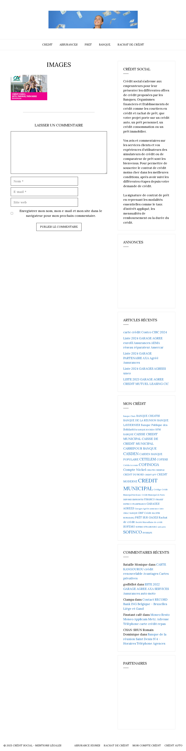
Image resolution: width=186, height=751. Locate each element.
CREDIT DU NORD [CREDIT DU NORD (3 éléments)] (133, 474)
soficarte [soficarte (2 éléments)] (162, 527)
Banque (104, 44)
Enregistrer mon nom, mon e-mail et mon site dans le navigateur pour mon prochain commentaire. (60, 213)
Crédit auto (173, 745)
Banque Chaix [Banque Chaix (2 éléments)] (129, 416)
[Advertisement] (150, 279)
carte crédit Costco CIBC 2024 (145, 332)
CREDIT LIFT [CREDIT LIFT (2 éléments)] (150, 474)
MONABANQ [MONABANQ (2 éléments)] (128, 518)
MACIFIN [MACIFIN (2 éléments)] (156, 513)
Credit (47, 44)
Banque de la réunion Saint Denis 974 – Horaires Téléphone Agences (144, 638)
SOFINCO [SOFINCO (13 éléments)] (132, 532)
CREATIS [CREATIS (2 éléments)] (151, 470)
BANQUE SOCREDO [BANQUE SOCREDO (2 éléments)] (146, 429)
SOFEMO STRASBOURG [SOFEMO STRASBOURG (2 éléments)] (146, 527)
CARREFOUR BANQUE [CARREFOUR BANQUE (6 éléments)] (139, 448)
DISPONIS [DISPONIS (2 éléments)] (127, 499)
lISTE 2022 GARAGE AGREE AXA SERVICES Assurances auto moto (146, 588)
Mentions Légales (48, 745)
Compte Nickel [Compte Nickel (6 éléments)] (134, 470)
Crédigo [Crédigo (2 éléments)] (157, 489)
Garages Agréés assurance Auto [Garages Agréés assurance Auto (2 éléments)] (149, 508)
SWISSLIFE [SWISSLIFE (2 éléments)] (147, 533)
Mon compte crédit (147, 745)
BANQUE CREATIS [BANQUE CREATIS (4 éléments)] (148, 416)
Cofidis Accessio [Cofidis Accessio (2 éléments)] (130, 465)
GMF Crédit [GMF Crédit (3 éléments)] (144, 513)
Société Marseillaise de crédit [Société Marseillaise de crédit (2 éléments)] (149, 522)
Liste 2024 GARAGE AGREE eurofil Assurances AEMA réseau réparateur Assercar (143, 342)
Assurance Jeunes (87, 745)
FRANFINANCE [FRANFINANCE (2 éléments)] (139, 504)
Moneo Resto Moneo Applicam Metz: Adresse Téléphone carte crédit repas (146, 619)
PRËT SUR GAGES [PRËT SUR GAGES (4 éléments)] (146, 517)
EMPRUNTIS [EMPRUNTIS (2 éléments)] (137, 499)
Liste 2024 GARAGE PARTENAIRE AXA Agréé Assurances (140, 358)
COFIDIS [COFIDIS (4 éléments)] (162, 459)
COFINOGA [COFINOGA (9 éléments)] (149, 464)
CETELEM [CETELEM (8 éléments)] (147, 459)
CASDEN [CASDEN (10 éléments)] (131, 453)
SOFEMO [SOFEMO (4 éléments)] (129, 526)
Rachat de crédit (131, 44)
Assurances (68, 44)
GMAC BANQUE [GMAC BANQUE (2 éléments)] (130, 513)
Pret (88, 44)
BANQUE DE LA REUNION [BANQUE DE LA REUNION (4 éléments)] (139, 420)
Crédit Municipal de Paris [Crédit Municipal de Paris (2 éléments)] (153, 495)
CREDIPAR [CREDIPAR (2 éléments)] (160, 470)
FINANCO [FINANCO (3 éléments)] (149, 499)
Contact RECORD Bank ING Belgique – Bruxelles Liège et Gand (145, 604)
